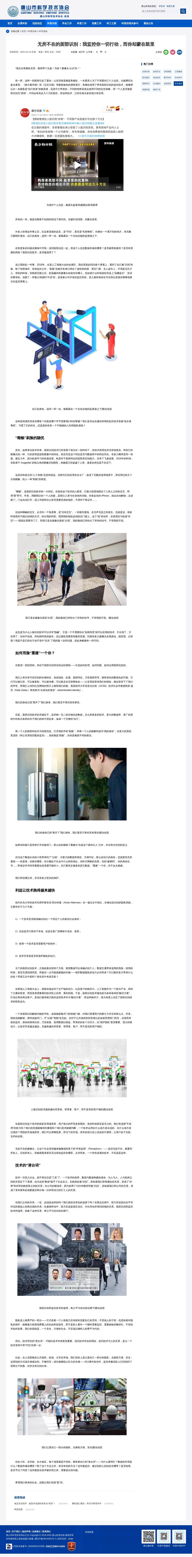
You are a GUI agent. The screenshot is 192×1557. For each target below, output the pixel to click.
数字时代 (167, 78)
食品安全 (156, 78)
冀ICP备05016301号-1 (46, 1538)
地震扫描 (146, 90)
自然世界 (167, 84)
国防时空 (146, 84)
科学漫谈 (43, 31)
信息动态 (37, 23)
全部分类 (146, 72)
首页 (10, 23)
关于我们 (16, 1531)
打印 (83, 52)
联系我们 (46, 1531)
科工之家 (111, 23)
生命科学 (178, 78)
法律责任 (36, 1531)
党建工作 (96, 23)
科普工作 (82, 23)
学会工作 (67, 23)
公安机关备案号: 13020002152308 (25, 1546)
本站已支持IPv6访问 (55, 1546)
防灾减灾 (146, 78)
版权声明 (26, 1531)
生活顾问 (156, 84)
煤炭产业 (156, 90)
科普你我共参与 (130, 23)
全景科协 (22, 23)
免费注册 (170, 6)
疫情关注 (156, 72)
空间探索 (167, 72)
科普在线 (52, 23)
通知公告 (148, 23)
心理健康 (178, 72)
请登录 (162, 6)
